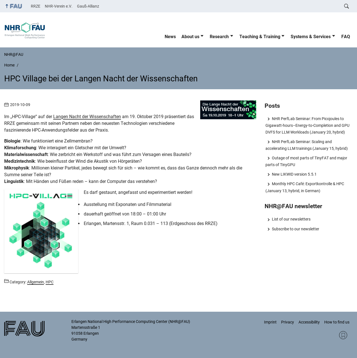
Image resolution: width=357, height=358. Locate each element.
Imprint (270, 322)
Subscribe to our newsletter (295, 229)
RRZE (35, 6)
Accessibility (309, 322)
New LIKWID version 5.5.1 (294, 174)
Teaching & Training (259, 36)
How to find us (336, 322)
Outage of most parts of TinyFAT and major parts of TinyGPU (306, 161)
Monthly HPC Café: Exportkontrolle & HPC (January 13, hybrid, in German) (304, 187)
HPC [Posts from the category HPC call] (49, 282)
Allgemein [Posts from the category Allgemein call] (35, 282)
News (170, 36)
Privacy (287, 322)
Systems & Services (311, 36)
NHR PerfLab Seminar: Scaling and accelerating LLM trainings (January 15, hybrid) (306, 145)
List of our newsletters (291, 219)
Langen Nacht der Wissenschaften (87, 116)
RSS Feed (343, 335)
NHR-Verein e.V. (59, 6)
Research (219, 36)
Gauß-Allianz (88, 6)
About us (190, 36)
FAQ (345, 36)
